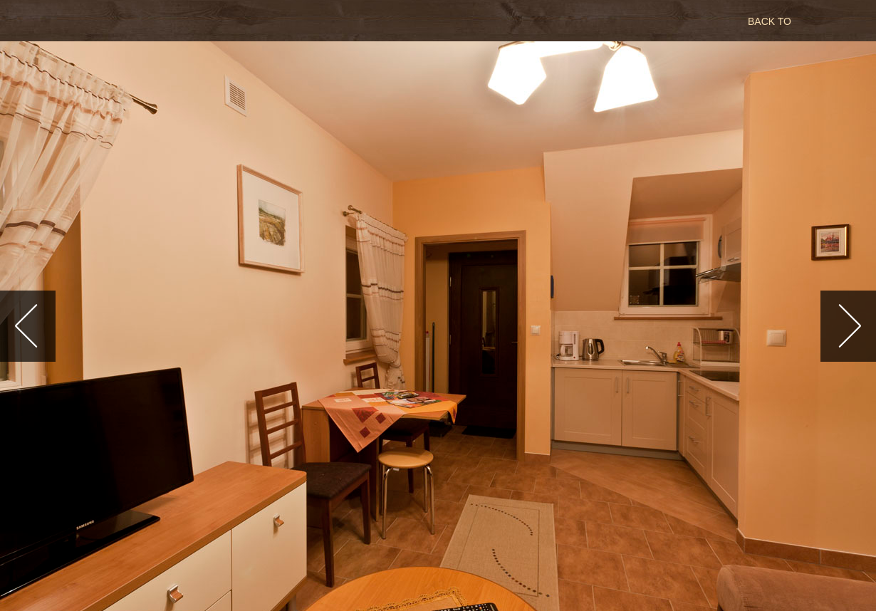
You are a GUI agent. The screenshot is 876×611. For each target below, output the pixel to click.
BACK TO (769, 21)
